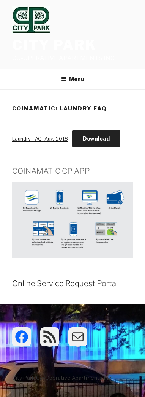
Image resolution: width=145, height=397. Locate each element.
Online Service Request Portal (65, 283)
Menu (72, 79)
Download (96, 138)
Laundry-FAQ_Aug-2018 (40, 139)
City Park (54, 45)
